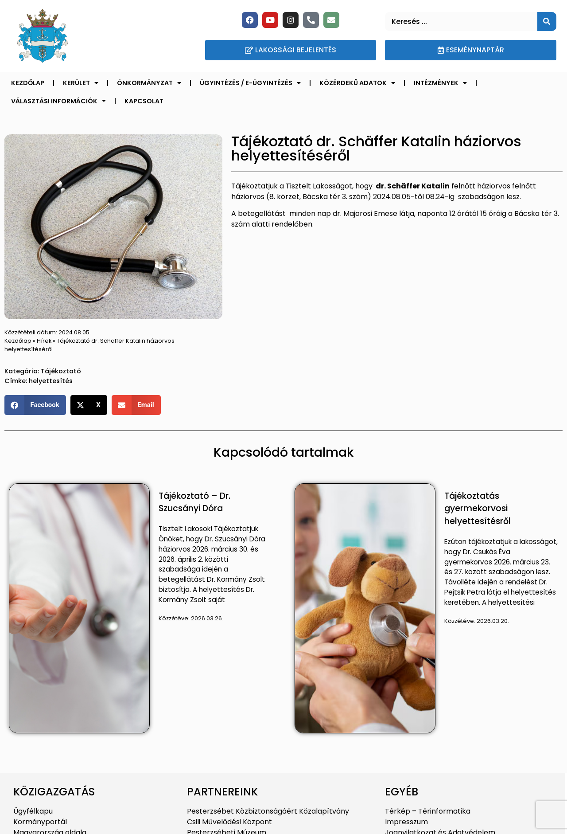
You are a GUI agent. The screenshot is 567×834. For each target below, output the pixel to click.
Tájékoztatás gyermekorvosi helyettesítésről (477, 509)
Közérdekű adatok (357, 82)
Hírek (44, 341)
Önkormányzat (149, 82)
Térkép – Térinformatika (427, 811)
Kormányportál (40, 822)
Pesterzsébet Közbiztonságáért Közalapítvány (268, 811)
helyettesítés (51, 380)
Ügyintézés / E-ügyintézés (250, 82)
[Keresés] (546, 21)
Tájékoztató (61, 371)
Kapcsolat (143, 101)
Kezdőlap (27, 82)
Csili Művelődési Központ (229, 822)
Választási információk (58, 100)
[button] (35, 405)
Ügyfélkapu (33, 811)
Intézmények (440, 82)
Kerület (80, 82)
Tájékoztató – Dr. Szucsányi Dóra (194, 502)
